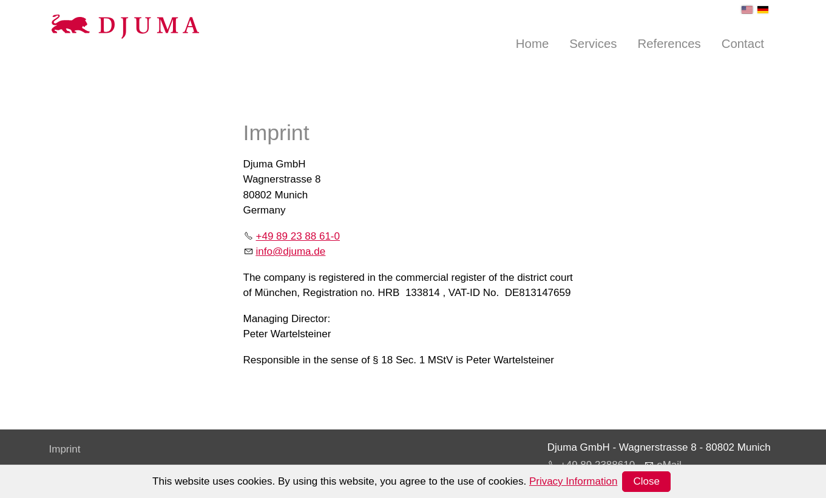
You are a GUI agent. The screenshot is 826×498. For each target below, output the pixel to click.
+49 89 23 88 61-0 (298, 236)
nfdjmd (291, 251)
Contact (743, 43)
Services (593, 43)
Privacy (66, 468)
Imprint (65, 449)
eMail (669, 465)
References (668, 43)
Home (532, 43)
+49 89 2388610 (597, 465)
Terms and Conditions (99, 488)
